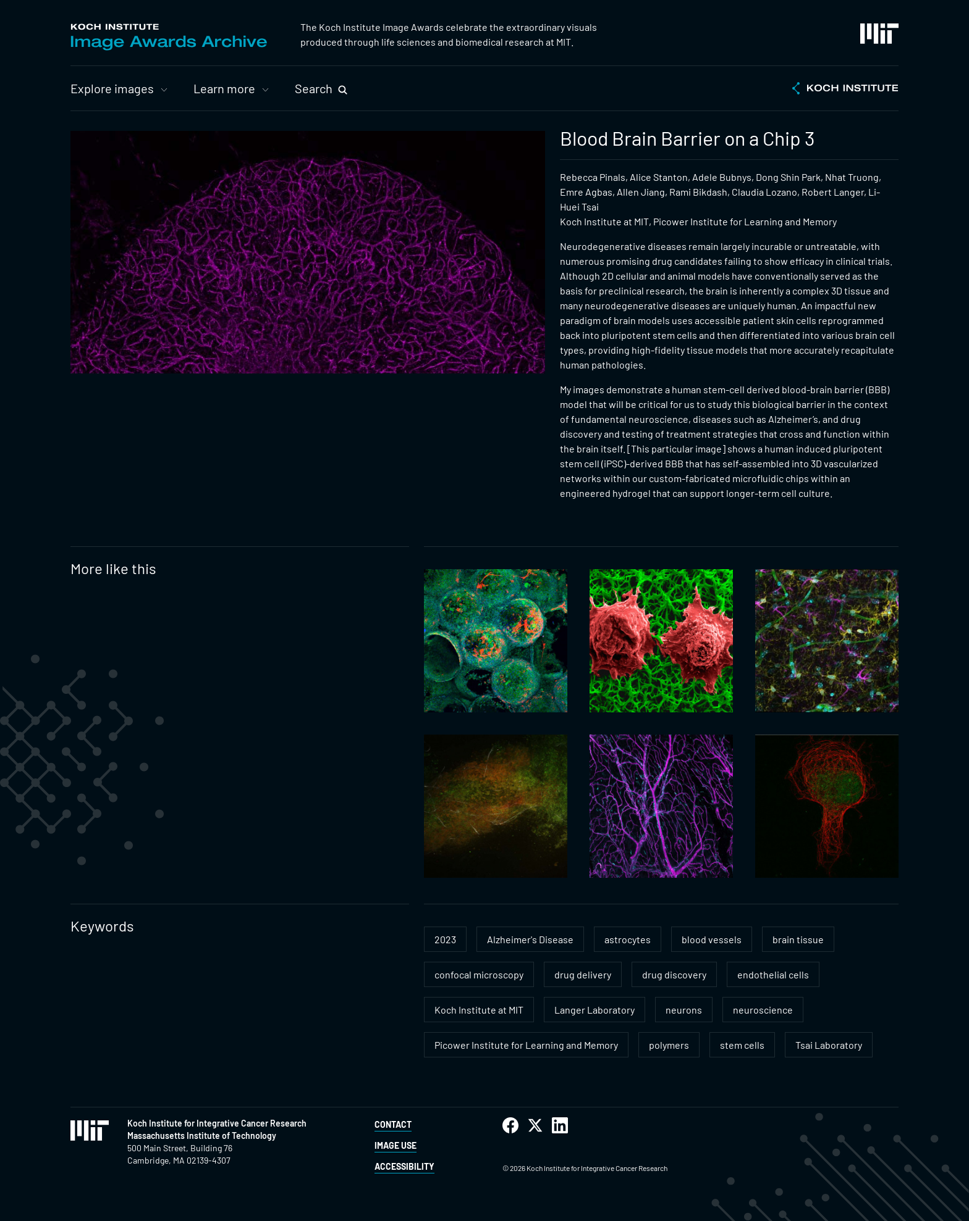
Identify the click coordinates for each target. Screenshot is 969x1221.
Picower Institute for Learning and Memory (526, 1045)
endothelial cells (773, 974)
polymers (669, 1045)
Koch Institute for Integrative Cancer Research (217, 1123)
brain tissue (798, 939)
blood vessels (712, 939)
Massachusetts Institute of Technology (201, 1135)
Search (313, 88)
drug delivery (582, 974)
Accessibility (404, 1166)
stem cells (742, 1045)
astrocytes (627, 939)
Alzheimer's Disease (530, 939)
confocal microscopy (478, 974)
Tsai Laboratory (828, 1045)
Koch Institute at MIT (478, 1009)
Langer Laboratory (594, 1009)
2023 (445, 939)
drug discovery (674, 974)
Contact (393, 1124)
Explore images (112, 88)
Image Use (395, 1145)
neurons (684, 1009)
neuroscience (763, 1009)
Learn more (224, 88)
